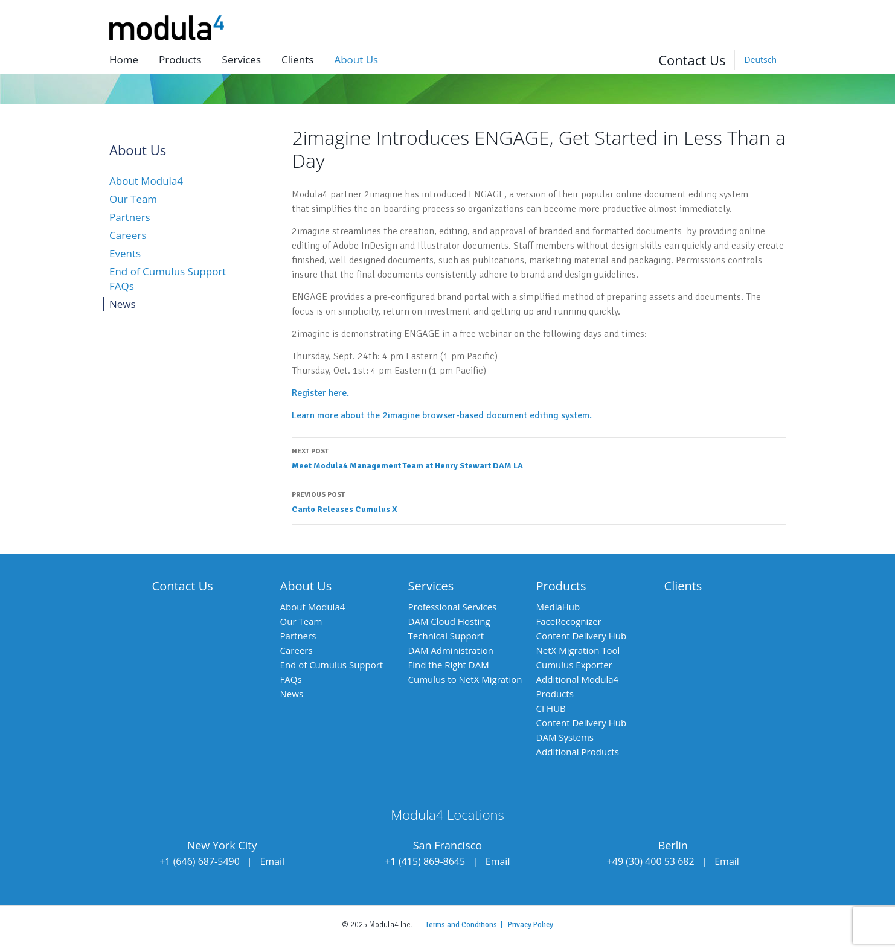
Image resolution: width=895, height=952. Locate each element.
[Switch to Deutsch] (760, 60)
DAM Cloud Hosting (449, 621)
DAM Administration (450, 650)
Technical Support (446, 636)
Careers (127, 235)
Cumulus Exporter (574, 665)
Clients (297, 59)
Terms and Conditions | (466, 925)
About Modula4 (146, 181)
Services (241, 59)
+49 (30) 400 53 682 (651, 861)
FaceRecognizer (568, 621)
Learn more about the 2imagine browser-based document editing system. (443, 415)
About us (356, 59)
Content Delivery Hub (581, 636)
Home (123, 59)
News (122, 304)
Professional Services (452, 607)
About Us (306, 586)
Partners (129, 217)
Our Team (133, 199)
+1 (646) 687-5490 (199, 861)
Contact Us (691, 60)
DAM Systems (565, 737)
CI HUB (551, 708)
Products (180, 59)
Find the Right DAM (448, 665)
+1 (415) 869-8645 (425, 861)
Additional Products (577, 752)
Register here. (320, 393)
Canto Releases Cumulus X (539, 501)
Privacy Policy (530, 925)
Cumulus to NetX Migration (465, 679)
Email (272, 861)
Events (125, 253)
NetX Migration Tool (578, 650)
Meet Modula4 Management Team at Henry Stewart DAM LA (539, 457)
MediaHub (558, 607)
